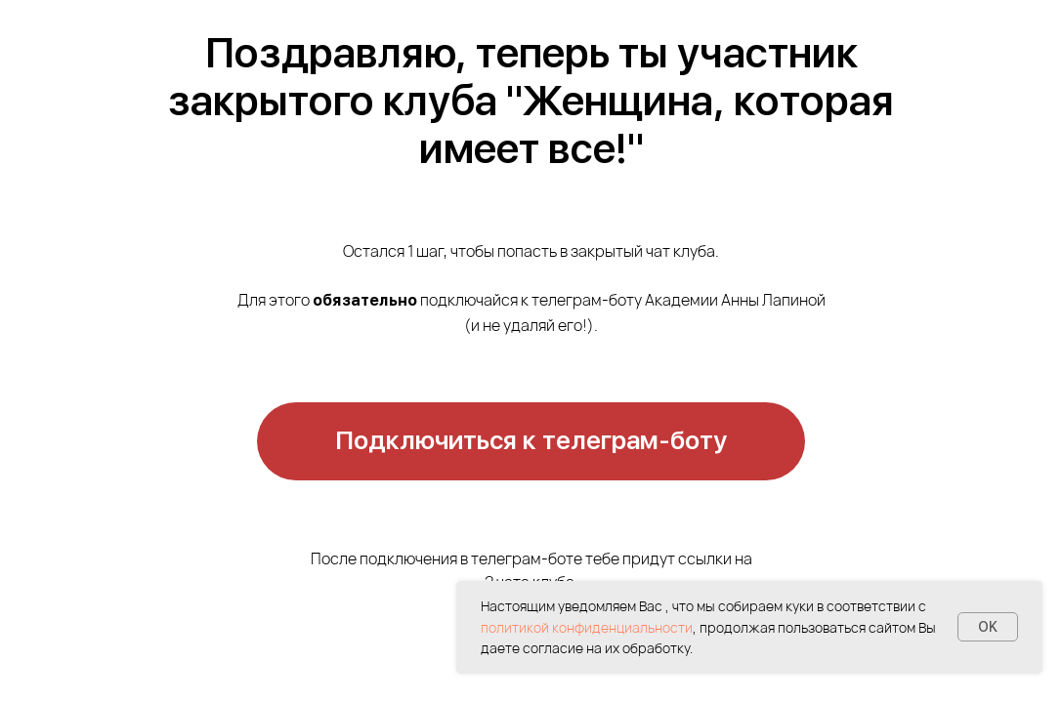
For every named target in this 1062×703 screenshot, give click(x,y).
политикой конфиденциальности (587, 627)
